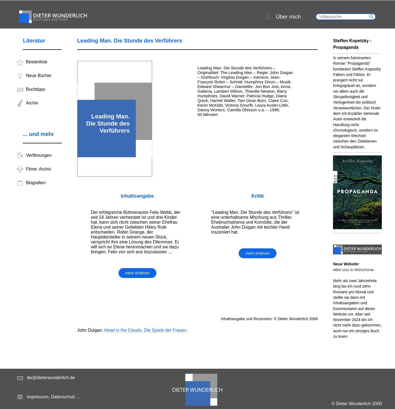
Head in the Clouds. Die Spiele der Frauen (145, 330)
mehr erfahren (137, 273)
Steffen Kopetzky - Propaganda (352, 44)
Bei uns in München (353, 270)
